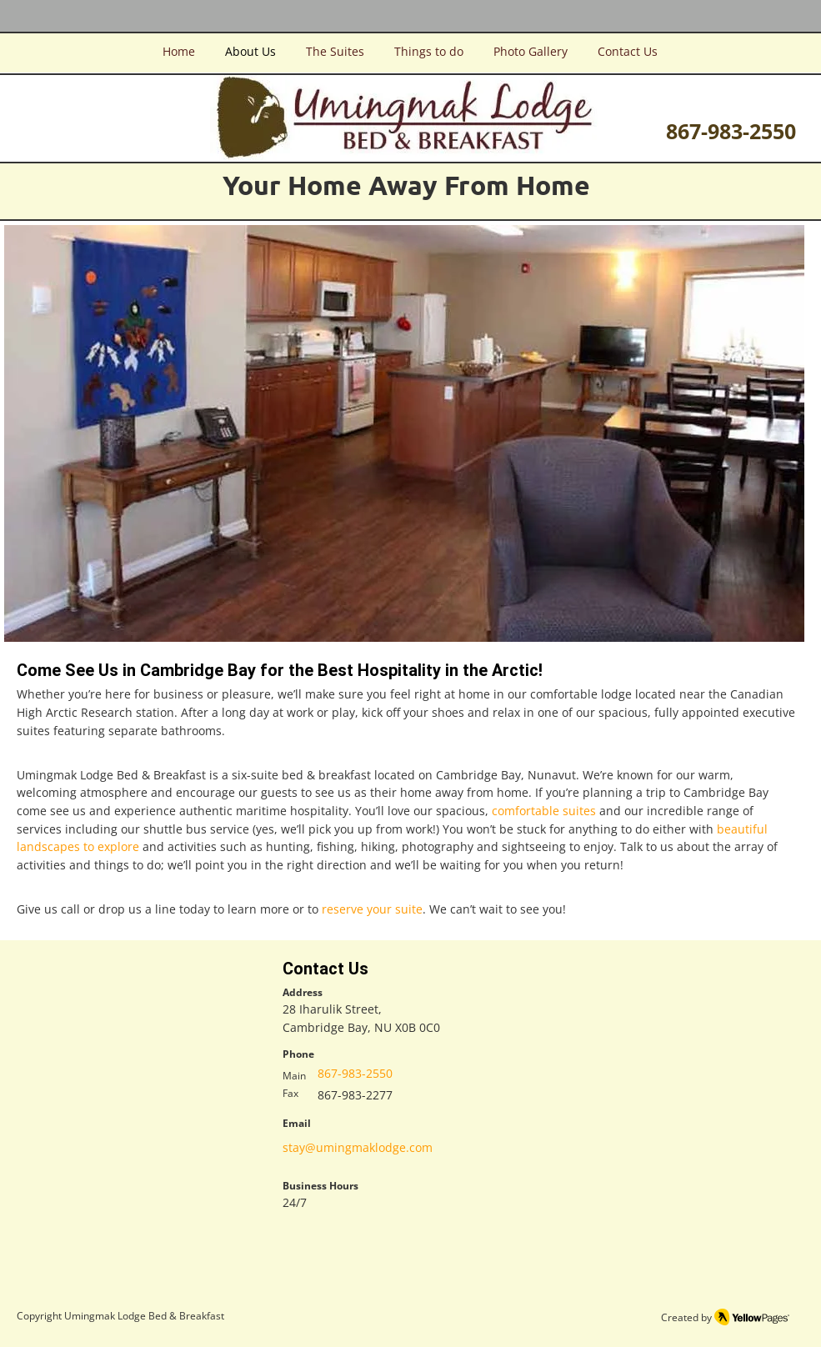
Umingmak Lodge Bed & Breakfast (144, 1316)
